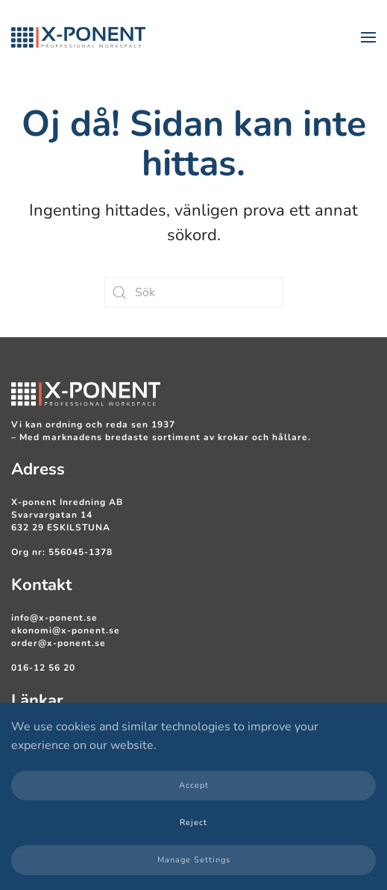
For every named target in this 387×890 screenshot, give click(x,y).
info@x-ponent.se (54, 618)
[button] (368, 37)
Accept (194, 785)
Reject (193, 822)
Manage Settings (193, 859)
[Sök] (193, 292)
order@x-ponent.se (58, 643)
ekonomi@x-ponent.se (65, 630)
